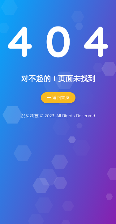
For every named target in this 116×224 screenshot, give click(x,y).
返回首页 (58, 97)
